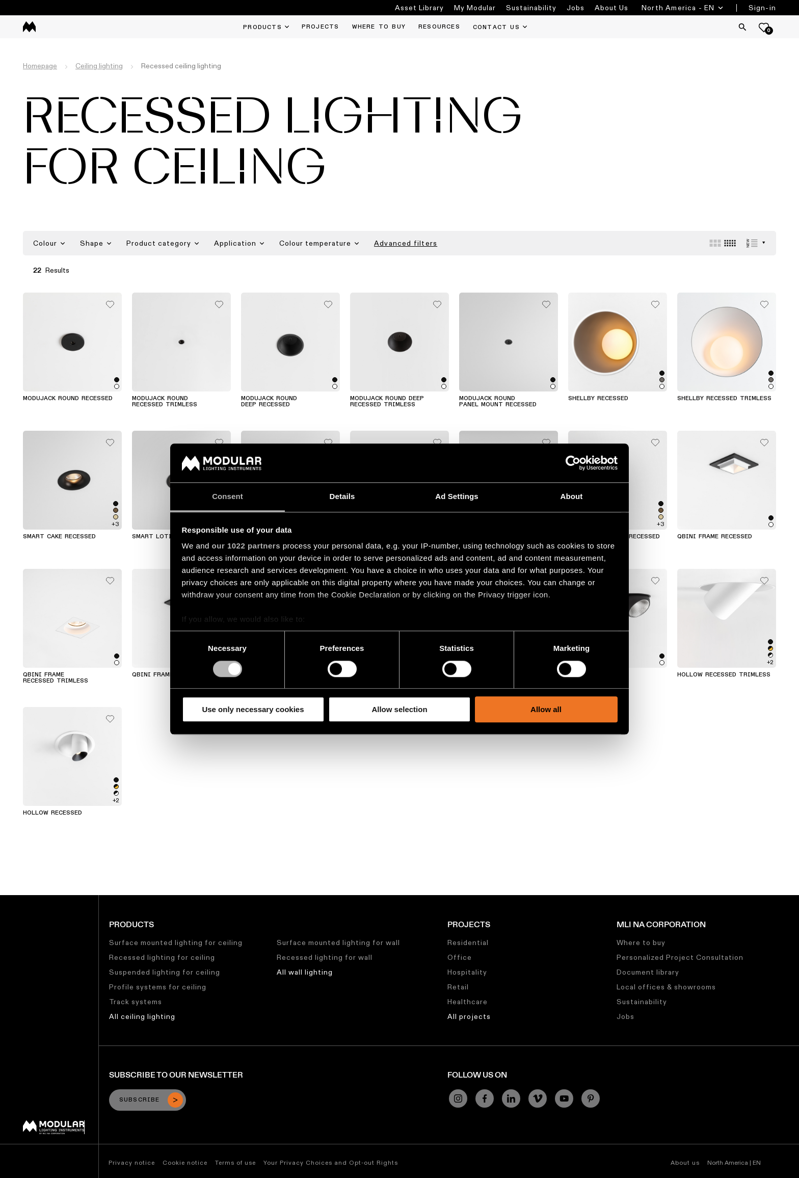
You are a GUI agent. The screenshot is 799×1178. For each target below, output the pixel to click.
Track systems (135, 1001)
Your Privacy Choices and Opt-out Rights (330, 1162)
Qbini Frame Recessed (714, 537)
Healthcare (467, 1001)
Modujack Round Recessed (68, 399)
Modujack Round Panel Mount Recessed (498, 402)
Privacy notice (132, 1162)
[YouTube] (564, 1098)
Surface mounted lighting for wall (338, 942)
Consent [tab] (227, 496)
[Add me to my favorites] (110, 302)
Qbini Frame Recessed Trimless (55, 678)
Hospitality (467, 972)
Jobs (575, 7)
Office (459, 957)
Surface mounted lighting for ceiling (176, 942)
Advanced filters (405, 243)
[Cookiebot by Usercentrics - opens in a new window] (573, 462)
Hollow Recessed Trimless (723, 675)
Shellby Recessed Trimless (724, 399)
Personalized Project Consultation (680, 957)
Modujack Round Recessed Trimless (164, 402)
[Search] (742, 27)
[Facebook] (484, 1098)
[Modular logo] (54, 1131)
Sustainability (531, 7)
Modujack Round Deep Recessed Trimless (387, 402)
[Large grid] (715, 243)
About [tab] (572, 496)
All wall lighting (305, 972)
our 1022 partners (246, 546)
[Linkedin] (511, 1098)
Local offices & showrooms (666, 986)
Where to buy (641, 942)
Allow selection (399, 709)
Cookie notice (185, 1162)
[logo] (29, 26)
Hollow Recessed (52, 813)
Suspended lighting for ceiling (164, 972)
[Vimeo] (537, 1098)
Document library (648, 972)
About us (685, 1162)
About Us (611, 7)
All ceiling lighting (142, 1016)
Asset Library (419, 7)
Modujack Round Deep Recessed (269, 402)
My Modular (475, 7)
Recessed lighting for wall (324, 957)
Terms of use (235, 1162)
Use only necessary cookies (253, 709)
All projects (469, 1016)
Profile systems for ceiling (157, 986)
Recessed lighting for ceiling (162, 957)
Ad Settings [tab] (456, 496)
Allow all (546, 709)
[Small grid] (730, 243)
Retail (458, 986)
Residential (468, 942)
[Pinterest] (590, 1098)
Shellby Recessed (598, 399)
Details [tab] (342, 496)
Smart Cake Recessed (59, 537)
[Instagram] (458, 1098)
